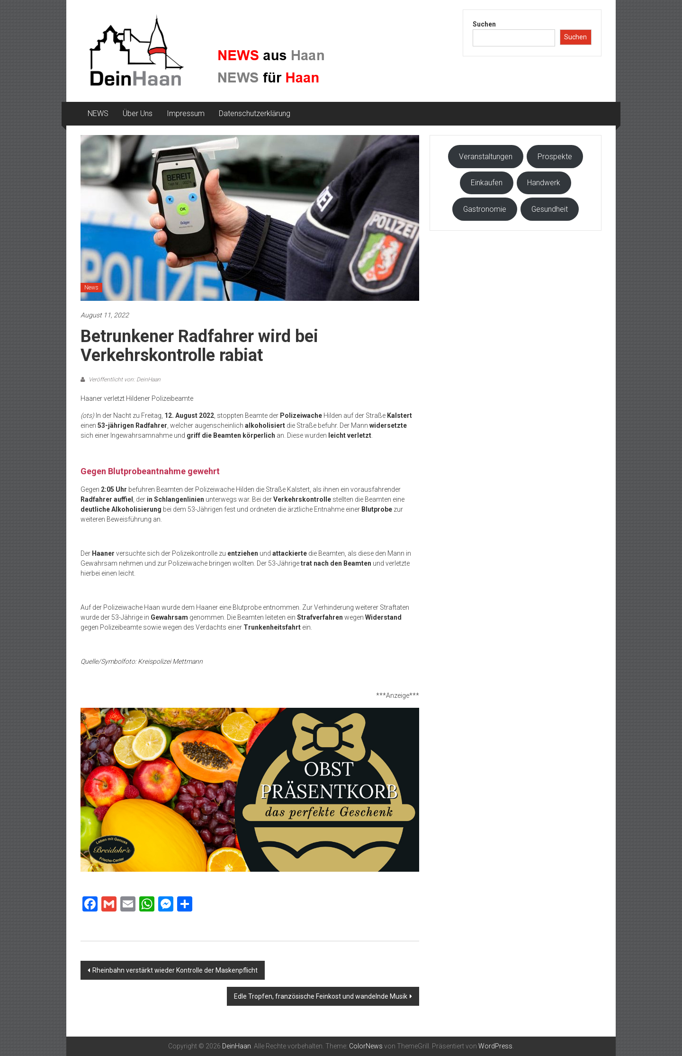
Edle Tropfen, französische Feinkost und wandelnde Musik (320, 996)
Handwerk (543, 182)
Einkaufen (487, 182)
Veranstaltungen (485, 156)
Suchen (484, 24)
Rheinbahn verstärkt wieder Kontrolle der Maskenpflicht (175, 970)
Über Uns (138, 113)
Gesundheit (549, 209)
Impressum (186, 113)
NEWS (98, 113)
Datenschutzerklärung (254, 113)
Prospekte (555, 156)
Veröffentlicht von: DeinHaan (124, 379)
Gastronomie (484, 209)
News (91, 287)
